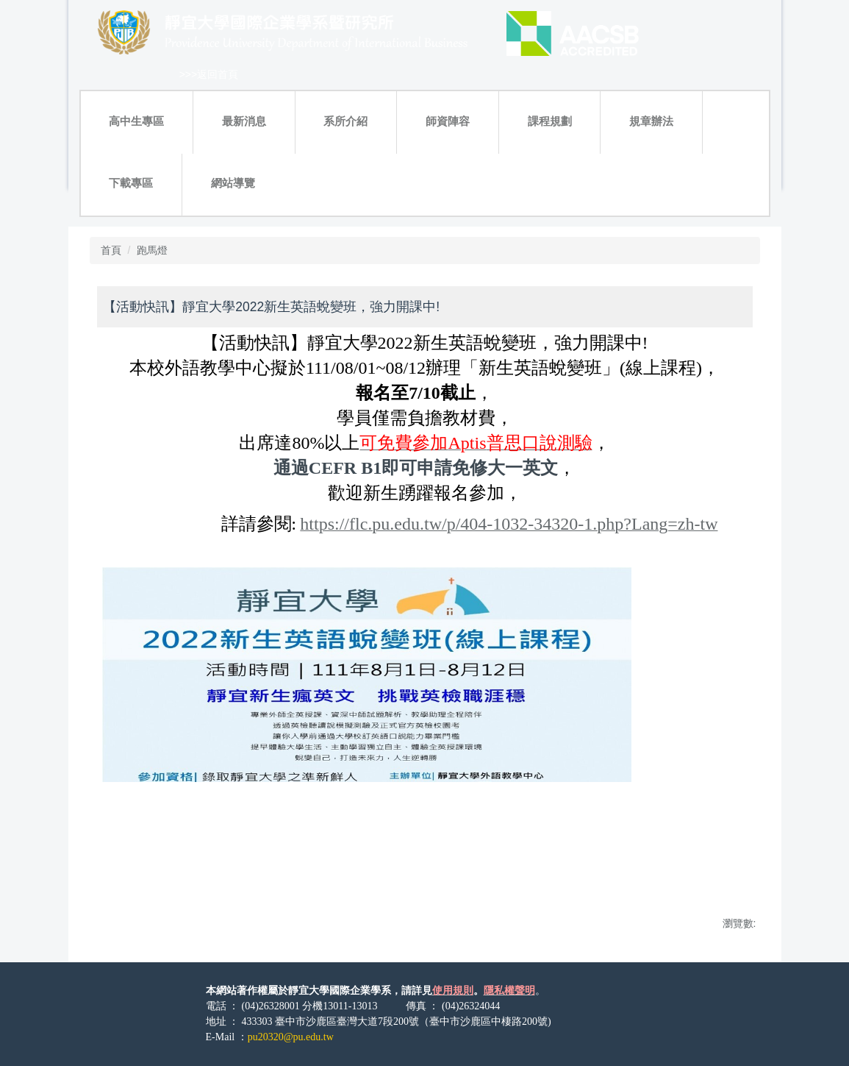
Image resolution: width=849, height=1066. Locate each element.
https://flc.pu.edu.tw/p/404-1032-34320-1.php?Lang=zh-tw (508, 523)
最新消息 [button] (244, 121)
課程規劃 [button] (550, 121)
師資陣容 (448, 121)
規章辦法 (651, 121)
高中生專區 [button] (136, 121)
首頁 (111, 250)
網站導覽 (233, 183)
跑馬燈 (152, 250)
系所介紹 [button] (345, 121)
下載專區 (131, 183)
